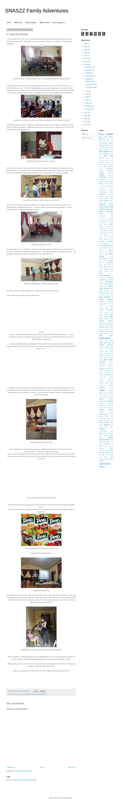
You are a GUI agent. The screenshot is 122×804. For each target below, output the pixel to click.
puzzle (111, 366)
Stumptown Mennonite (106, 405)
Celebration (109, 168)
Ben (112, 153)
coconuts (102, 179)
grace (111, 256)
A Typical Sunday (91, 84)
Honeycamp (102, 277)
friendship (110, 241)
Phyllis (101, 355)
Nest (106, 340)
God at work (105, 254)
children (102, 175)
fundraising (105, 246)
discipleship (102, 216)
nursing (101, 347)
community (102, 187)
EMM (111, 224)
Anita (107, 141)
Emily (105, 224)
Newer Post (11, 767)
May (87, 97)
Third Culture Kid (106, 422)
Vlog (112, 444)
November (89, 70)
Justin (108, 295)
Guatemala (109, 262)
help (112, 267)
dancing (111, 202)
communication (109, 185)
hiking (106, 269)
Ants (100, 143)
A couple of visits (90, 87)
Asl (100, 147)
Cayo (100, 168)
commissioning (109, 183)
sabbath (101, 383)
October (88, 73)
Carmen (110, 166)
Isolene (105, 284)
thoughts (107, 425)
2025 (86, 44)
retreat (101, 379)
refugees (101, 374)
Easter (111, 220)
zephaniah (105, 463)
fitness (109, 233)
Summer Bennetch (108, 407)
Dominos (101, 218)
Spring (110, 401)
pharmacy (110, 353)
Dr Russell (109, 218)
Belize (106, 151)
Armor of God (109, 145)
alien (107, 138)
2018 (86, 64)
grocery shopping (108, 260)
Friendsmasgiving (104, 243)
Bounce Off (109, 162)
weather (111, 448)
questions (102, 368)
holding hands (108, 271)
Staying (101, 403)
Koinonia (110, 299)
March (88, 103)
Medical (101, 320)
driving (106, 220)
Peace (111, 351)
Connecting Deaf (106, 192)
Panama (111, 349)
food (100, 239)
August (88, 79)
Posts (85, 134)
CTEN (101, 200)
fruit (112, 243)
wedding (107, 450)
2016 (86, 116)
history (101, 271)
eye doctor (110, 228)
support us (16, 780)
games (111, 250)
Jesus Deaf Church (24, 694)
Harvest (111, 265)
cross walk (109, 198)
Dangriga (102, 205)
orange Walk (108, 347)
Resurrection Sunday (106, 377)
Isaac (100, 284)
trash (111, 431)
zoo (105, 467)
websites (101, 450)
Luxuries (106, 312)
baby (111, 147)
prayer (105, 360)
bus (112, 164)
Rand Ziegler (107, 370)
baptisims (106, 149)
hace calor (103, 265)
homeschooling (104, 275)
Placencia (106, 358)
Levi (112, 303)
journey (106, 293)
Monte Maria (105, 329)
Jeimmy (101, 286)
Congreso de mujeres (106, 190)
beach (111, 149)
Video (104, 442)
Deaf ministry (106, 211)
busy (100, 166)
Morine (111, 329)
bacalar (101, 149)
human (106, 280)
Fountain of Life (108, 239)
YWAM (101, 461)
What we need (44, 22)
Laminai (110, 301)
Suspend (110, 412)
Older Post (71, 767)
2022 (86, 53)
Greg (111, 258)
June (87, 94)
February (89, 106)
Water (101, 446)
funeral (111, 245)
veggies (106, 435)
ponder (111, 358)
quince (108, 368)
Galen (105, 248)
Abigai (101, 134)
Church (111, 177)
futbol (100, 248)
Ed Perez (102, 222)
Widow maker (108, 457)
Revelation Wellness (106, 381)
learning (108, 303)
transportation (103, 431)
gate (106, 252)
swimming (102, 414)
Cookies (102, 194)
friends (101, 241)
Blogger (70, 798)
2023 (86, 49)
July (87, 91)
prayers (111, 362)
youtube (110, 459)
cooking (111, 194)
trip (104, 433)
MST (100, 335)
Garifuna (101, 252)
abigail (109, 134)
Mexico (101, 325)
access (111, 136)
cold (112, 179)
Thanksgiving (102, 418)
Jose (112, 290)
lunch (100, 312)
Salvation (101, 385)
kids (112, 295)
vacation (111, 433)
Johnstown (106, 290)
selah (102, 390)
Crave (107, 196)
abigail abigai (103, 136)
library (101, 306)
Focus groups (103, 235)
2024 (86, 47)
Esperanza (110, 226)
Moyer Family (109, 333)
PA (106, 349)
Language (102, 303)
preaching (102, 364)
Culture (106, 200)
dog (112, 216)
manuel (101, 314)
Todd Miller (109, 426)
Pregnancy (110, 364)
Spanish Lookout (106, 399)
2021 (86, 55)
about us (9, 780)
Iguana (101, 282)
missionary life (103, 327)
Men (112, 323)
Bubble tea (107, 164)
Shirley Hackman (108, 392)
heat (100, 267)
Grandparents (103, 258)
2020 (86, 58)
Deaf (106, 207)
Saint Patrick (109, 383)
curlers (111, 200)
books (106, 160)
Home (9, 22)
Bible (100, 156)
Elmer (100, 224)
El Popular (110, 222)
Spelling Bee (103, 401)
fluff (112, 233)
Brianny (101, 164)
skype (108, 394)
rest (112, 374)
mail (112, 312)
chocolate (110, 175)
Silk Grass (102, 394)
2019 (86, 61)
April (87, 100)
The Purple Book (108, 420)
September (89, 76)
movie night (109, 331)
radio (111, 368)
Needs (101, 340)
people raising (103, 353)
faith (100, 230)
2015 (86, 118)
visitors (107, 444)
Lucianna (110, 310)
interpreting (109, 282)
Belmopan (106, 153)
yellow (106, 459)
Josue (101, 293)
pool (100, 360)
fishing (104, 233)
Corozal (101, 196)
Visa (108, 442)
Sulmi (100, 407)
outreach (101, 349)
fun (100, 245)
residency (107, 374)
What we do (18, 22)
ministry (106, 325)
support (101, 412)
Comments (87, 138)
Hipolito (111, 269)
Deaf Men (109, 209)
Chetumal (110, 173)
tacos (107, 414)
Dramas (14, 694)
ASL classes (106, 147)
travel (101, 433)
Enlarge (101, 226)
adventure (102, 138)
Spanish (111, 397)
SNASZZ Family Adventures (36, 10)
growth (101, 262)
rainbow (101, 370)
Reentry (111, 372)
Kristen (101, 301)
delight (111, 213)
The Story (56, 173)
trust (107, 433)
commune (102, 185)
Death (101, 213)
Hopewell (110, 277)
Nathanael (33, 694)
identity (111, 280)
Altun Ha (102, 141)
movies (101, 333)
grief (100, 260)
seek (112, 387)
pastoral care (103, 351)
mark (106, 314)
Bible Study (108, 156)
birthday (101, 158)
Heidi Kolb (106, 267)
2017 (86, 112)
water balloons (108, 446)
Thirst (100, 424)
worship (101, 459)
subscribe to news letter (28, 780)
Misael (111, 325)
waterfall (101, 448)
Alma (111, 138)
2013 (86, 124)
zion (101, 466)
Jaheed (111, 284)
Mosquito (102, 331)
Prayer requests (30, 22)
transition (102, 429)
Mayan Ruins (108, 318)
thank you (109, 416)
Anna (111, 141)
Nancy (111, 335)
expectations (102, 228)
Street (111, 403)
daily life (102, 202)
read (107, 372)
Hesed (101, 269)
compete (110, 187)
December (89, 67)
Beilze (101, 151)
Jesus (106, 286)
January (88, 109)
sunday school (41, 694)
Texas (101, 416)
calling (105, 166)
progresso (102, 366)
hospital (101, 280)
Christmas (102, 177)
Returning (110, 379)
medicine (107, 323)
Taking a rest (89, 81)
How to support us (59, 22)
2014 (86, 122)
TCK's (111, 414)
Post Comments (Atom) (24, 771)
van (100, 435)
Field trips (106, 230)
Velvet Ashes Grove (106, 438)
